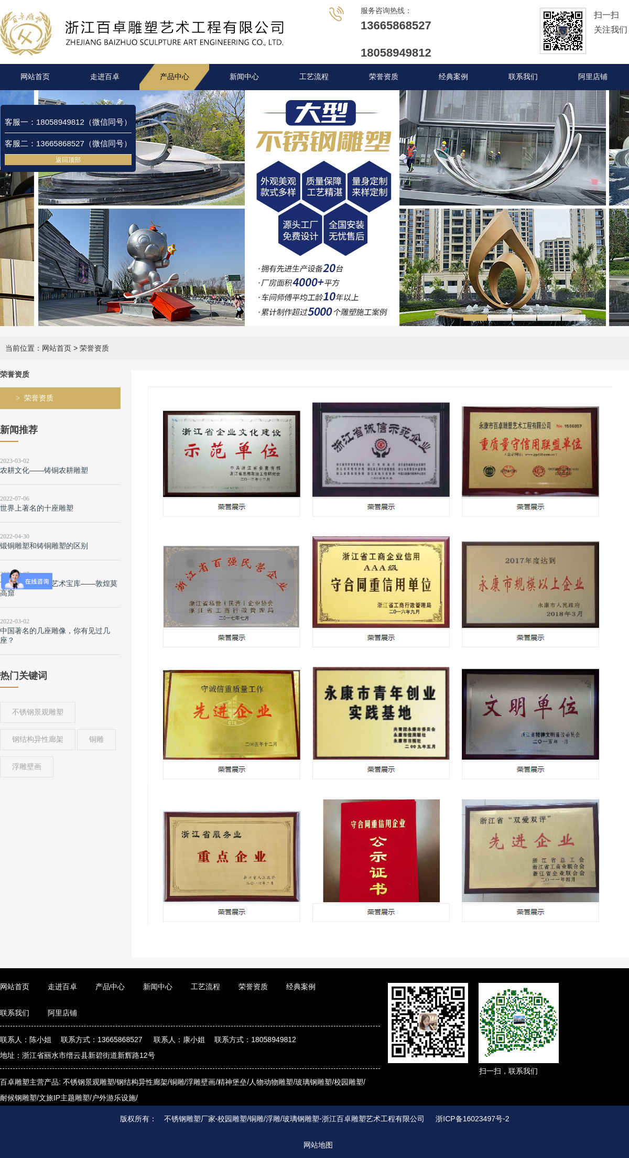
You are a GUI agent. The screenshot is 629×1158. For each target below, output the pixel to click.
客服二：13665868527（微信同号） (68, 143)
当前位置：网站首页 (38, 348)
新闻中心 (244, 77)
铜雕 (96, 739)
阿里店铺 (593, 77)
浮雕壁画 (26, 766)
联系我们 (523, 77)
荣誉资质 (383, 77)
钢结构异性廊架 (37, 739)
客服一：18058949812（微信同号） (68, 121)
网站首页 (35, 77)
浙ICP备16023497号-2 (472, 1118)
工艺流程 (314, 77)
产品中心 (174, 77)
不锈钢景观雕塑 (37, 712)
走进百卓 (105, 77)
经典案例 (453, 77)
